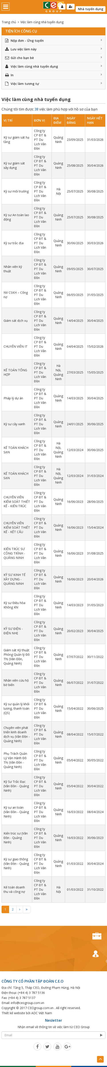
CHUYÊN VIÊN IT (16, 346)
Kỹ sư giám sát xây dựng (14, 165)
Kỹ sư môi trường (16, 191)
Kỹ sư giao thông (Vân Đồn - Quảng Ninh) (16, 863)
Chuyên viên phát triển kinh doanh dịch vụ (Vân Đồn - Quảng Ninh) (17, 734)
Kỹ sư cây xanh (14, 424)
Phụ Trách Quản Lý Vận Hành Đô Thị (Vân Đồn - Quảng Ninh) (15, 760)
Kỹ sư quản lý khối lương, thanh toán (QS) (16, 708)
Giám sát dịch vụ (16, 320)
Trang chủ (9, 22)
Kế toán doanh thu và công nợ (14, 889)
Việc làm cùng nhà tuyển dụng (53, 66)
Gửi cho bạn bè (53, 58)
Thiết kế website (13, 1013)
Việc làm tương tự (53, 84)
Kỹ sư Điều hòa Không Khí (14, 605)
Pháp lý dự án (13, 398)
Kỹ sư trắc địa (14, 243)
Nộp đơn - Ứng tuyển (53, 40)
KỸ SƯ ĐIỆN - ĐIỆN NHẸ (13, 631)
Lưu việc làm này (53, 49)
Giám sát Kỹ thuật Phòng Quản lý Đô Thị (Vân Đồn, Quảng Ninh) (17, 656)
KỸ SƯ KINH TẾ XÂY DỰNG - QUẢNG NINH (15, 579)
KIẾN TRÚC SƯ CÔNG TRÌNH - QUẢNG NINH (14, 553)
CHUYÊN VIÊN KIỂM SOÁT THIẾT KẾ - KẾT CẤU (17, 527)
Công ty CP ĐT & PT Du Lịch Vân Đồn (40, 140)
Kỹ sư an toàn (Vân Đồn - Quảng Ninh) (16, 811)
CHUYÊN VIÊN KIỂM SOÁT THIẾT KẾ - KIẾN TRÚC (17, 501)
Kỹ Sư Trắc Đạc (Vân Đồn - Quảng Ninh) (16, 786)
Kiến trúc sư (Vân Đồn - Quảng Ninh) (16, 837)
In (53, 75)
